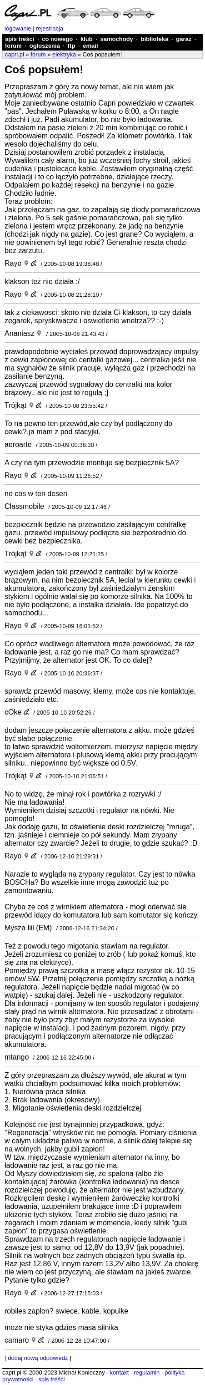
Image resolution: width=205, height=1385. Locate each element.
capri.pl (14, 54)
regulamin (147, 1372)
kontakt (119, 1372)
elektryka (64, 54)
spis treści (19, 39)
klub (86, 39)
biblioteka (155, 39)
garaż (183, 39)
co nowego (57, 39)
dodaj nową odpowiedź (38, 1358)
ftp (71, 45)
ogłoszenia (45, 45)
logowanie (18, 28)
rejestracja (49, 28)
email (90, 45)
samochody (116, 39)
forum (13, 45)
